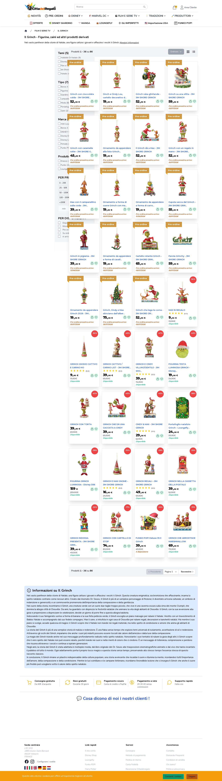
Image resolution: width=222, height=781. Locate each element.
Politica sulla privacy (175, 769)
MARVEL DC (99, 16)
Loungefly (89, 760)
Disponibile (37, 223)
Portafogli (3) (36, 106)
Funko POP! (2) (37, 148)
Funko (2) (35, 165)
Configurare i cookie (46, 761)
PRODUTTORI (183, 16)
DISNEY (75, 16)
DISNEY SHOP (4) (39, 132)
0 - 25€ (32, 183)
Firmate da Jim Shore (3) (41, 144)
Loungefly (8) (37, 169)
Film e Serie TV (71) (40, 65)
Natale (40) (36, 73)
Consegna (130, 750)
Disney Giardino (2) (39, 61)
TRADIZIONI (156, 16)
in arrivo (36, 236)
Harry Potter (90, 769)
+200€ (32, 202)
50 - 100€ (33, 192)
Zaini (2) (34, 110)
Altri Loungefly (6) (39, 124)
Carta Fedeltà (132, 764)
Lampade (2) (36, 98)
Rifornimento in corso (42, 226)
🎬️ (127, 16)
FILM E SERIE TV (127, 16)
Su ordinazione (39, 233)
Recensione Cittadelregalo (138, 769)
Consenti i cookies (173, 776)
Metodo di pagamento (136, 755)
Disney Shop (91, 755)
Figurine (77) (36, 90)
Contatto (170, 750)
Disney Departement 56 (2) (43, 136)
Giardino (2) (36, 94)
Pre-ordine (37, 229)
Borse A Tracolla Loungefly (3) (44, 128)
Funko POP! (90, 764)
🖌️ (183, 16)
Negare (192, 776)
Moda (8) (35, 102)
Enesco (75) (36, 161)
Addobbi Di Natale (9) (40, 57)
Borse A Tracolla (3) (40, 86)
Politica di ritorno (133, 760)
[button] (156, 23)
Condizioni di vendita (175, 760)
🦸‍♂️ (99, 16)
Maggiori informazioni (129, 42)
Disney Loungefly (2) (40, 140)
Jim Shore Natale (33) (40, 69)
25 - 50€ (33, 187)
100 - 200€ (34, 197)
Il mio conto (90, 750)
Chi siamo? (171, 764)
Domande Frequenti (175, 755)
